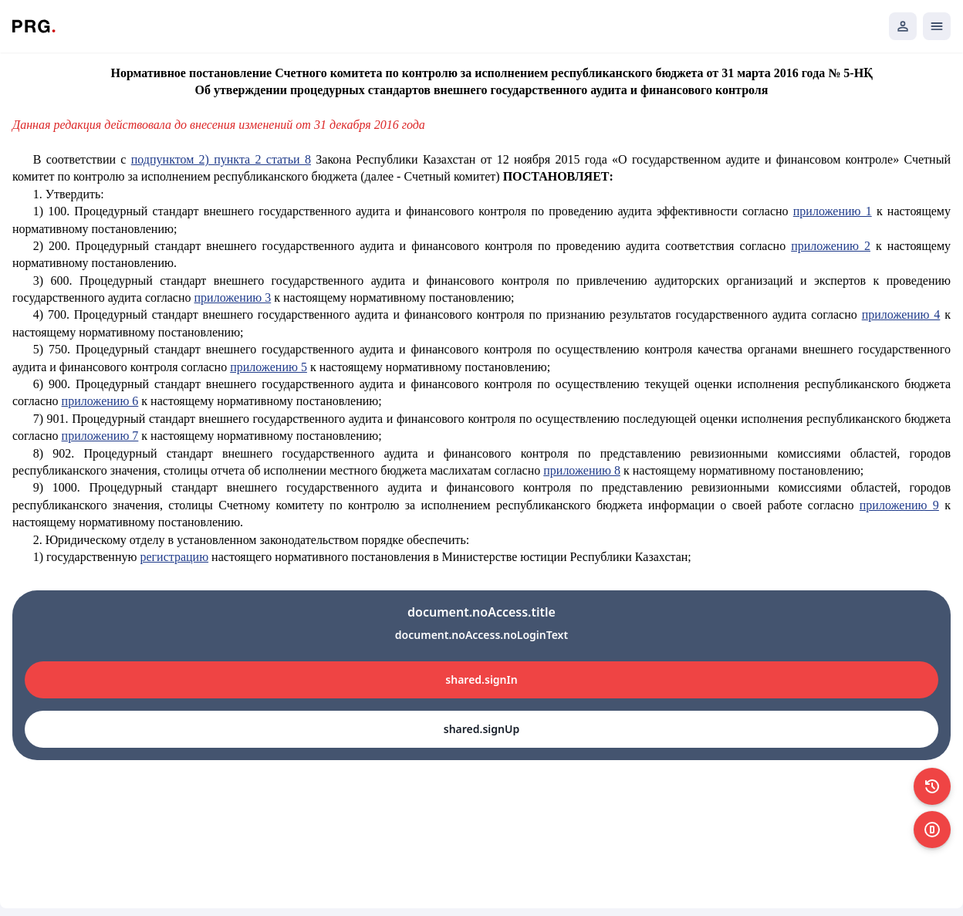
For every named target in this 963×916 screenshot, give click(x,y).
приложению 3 (233, 297)
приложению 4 (901, 314)
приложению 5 (268, 366)
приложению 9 (899, 505)
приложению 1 (832, 211)
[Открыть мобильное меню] (937, 26)
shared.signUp (481, 729)
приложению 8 (581, 470)
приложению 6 (100, 400)
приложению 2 (830, 245)
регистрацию (174, 556)
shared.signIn (481, 679)
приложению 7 (100, 435)
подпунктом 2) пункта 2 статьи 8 (221, 159)
